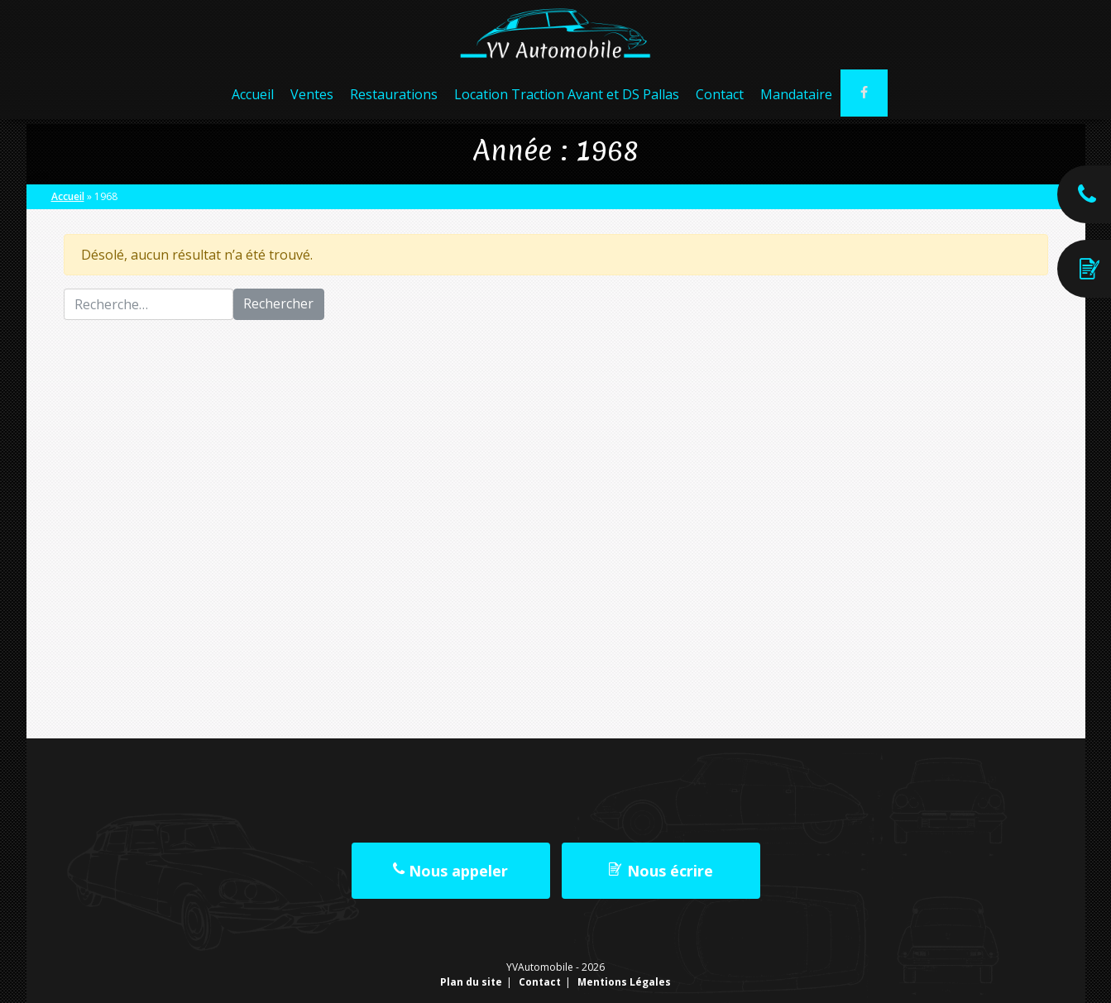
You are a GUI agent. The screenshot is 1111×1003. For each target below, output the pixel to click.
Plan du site (471, 982)
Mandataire (795, 99)
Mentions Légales (624, 982)
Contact (719, 99)
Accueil (252, 99)
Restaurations (393, 99)
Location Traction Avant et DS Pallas (565, 99)
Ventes (311, 99)
